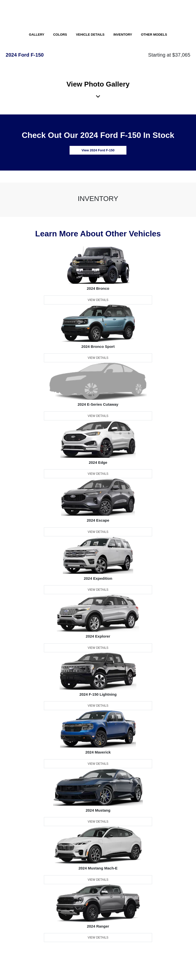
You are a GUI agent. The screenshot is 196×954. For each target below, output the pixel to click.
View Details (98, 300)
